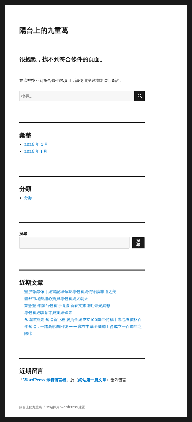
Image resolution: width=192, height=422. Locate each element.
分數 (28, 197)
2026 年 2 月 (36, 144)
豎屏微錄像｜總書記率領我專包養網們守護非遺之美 (70, 291)
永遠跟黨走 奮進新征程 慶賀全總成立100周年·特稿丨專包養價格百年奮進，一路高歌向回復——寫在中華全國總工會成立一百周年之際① (83, 326)
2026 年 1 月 (35, 151)
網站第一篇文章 (92, 379)
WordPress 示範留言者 (44, 379)
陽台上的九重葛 (43, 30)
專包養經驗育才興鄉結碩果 (48, 312)
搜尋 (23, 233)
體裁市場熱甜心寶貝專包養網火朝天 (56, 298)
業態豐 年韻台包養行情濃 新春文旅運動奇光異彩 (67, 305)
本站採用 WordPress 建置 (65, 407)
